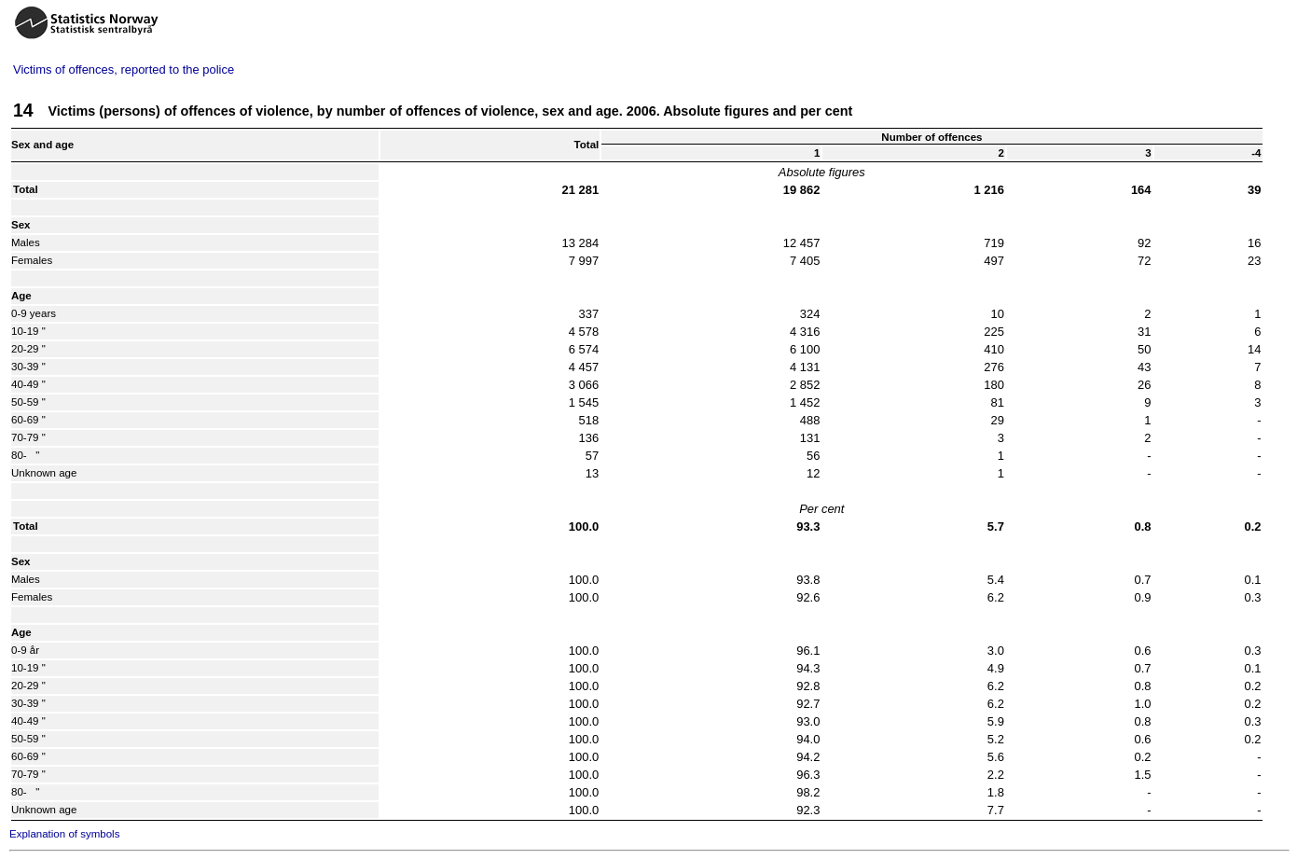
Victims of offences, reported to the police (123, 69)
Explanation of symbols (64, 833)
